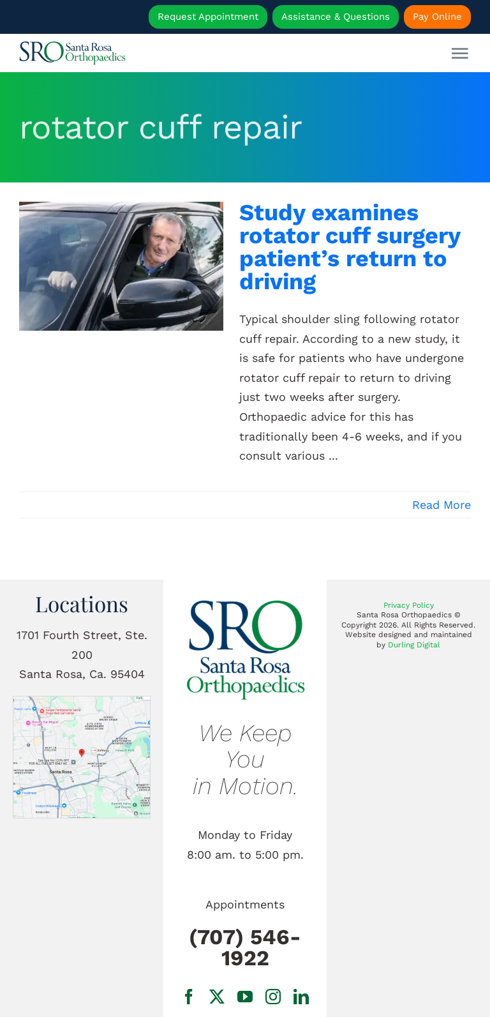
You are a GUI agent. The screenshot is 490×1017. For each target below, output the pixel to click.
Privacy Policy (408, 605)
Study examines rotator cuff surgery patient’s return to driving (349, 247)
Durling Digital (414, 644)
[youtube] (245, 996)
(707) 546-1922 (245, 947)
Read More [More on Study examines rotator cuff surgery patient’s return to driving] (441, 504)
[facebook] (189, 996)
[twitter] (217, 996)
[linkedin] (301, 996)
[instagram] (273, 996)
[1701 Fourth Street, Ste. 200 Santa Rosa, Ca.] (81, 702)
